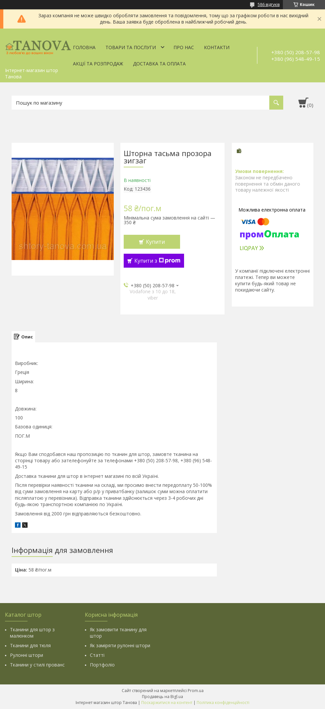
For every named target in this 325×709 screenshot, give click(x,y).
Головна (84, 47)
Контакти (216, 47)
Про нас (183, 47)
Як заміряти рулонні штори (120, 645)
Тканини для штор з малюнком (32, 632)
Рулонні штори (26, 655)
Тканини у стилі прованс (37, 665)
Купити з (157, 260)
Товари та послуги (130, 47)
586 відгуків (269, 4)
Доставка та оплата (159, 63)
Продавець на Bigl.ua (162, 696)
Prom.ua (196, 690)
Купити (155, 241)
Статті (97, 655)
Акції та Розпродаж (98, 63)
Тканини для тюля (30, 645)
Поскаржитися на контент (166, 702)
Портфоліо (102, 665)
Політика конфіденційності (223, 702)
